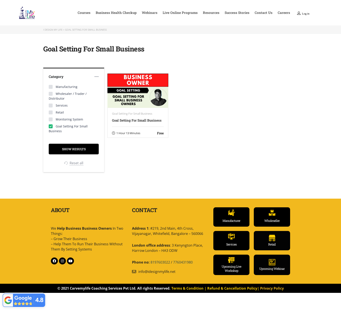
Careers (284, 12)
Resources (214, 12)
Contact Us (264, 12)
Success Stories (239, 12)
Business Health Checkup (121, 12)
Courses (89, 12)
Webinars (154, 12)
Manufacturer (231, 221)
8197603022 (160, 262)
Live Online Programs (184, 12)
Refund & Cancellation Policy (232, 288)
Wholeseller (272, 221)
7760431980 (183, 262)
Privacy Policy (272, 288)
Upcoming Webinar (272, 268)
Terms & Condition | (189, 288)
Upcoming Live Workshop (231, 268)
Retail (272, 244)
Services (231, 244)
